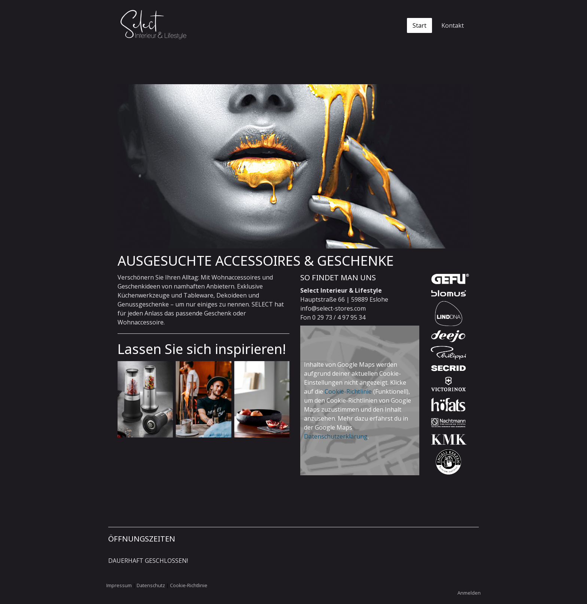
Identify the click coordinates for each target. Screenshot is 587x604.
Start (419, 25)
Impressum (119, 585)
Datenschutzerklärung (336, 436)
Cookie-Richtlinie (348, 391)
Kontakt (452, 25)
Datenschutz (151, 585)
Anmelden (469, 592)
